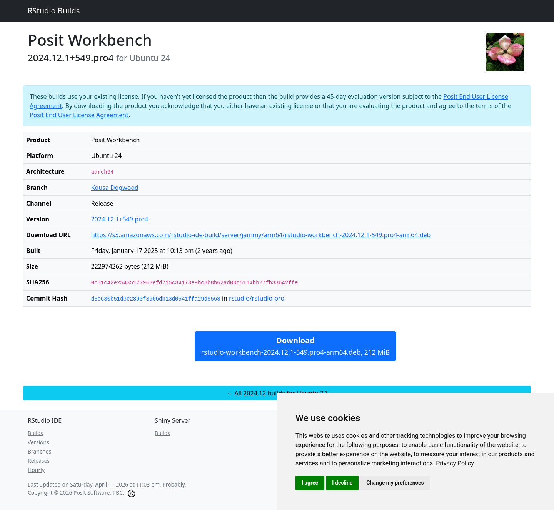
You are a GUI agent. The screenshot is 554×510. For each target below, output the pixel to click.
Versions (38, 442)
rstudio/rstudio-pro (256, 298)
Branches (39, 451)
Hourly (36, 469)
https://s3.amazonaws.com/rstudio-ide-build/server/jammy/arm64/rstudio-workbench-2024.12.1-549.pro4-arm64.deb (261, 235)
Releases (39, 460)
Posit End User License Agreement (79, 115)
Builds (35, 433)
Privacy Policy (455, 463)
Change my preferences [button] (395, 483)
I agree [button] (310, 483)
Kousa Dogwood (114, 187)
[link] (455, 463)
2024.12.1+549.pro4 (120, 219)
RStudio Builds (54, 10)
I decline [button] (342, 483)
